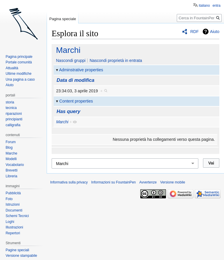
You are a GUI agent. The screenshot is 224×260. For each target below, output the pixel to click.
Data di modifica (75, 80)
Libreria (11, 176)
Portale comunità (19, 62)
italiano (204, 6)
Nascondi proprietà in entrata (116, 60)
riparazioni (14, 114)
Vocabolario (15, 165)
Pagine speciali (17, 250)
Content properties (76, 101)
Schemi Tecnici (17, 216)
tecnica (11, 108)
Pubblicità (13, 193)
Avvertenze (148, 182)
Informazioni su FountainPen (113, 182)
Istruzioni (13, 204)
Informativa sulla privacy (69, 182)
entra (216, 6)
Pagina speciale (62, 19)
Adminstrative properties (81, 69)
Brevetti (12, 170)
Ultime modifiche (19, 74)
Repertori (13, 233)
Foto (9, 199)
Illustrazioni (14, 227)
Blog (9, 147)
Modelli (11, 159)
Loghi (10, 222)
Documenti (14, 210)
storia (10, 102)
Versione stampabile (21, 256)
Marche (11, 153)
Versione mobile (172, 182)
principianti (14, 119)
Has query (68, 111)
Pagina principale (19, 57)
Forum (11, 142)
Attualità (12, 68)
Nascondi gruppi (70, 60)
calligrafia (13, 125)
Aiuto (214, 31)
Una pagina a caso (20, 79)
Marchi (68, 50)
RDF (194, 31)
